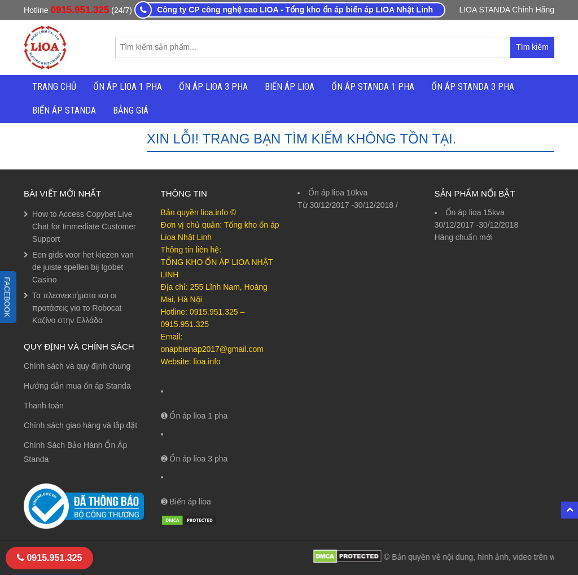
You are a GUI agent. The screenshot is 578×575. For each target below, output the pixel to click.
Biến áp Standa (64, 110)
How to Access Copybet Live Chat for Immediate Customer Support (84, 226)
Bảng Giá (130, 110)
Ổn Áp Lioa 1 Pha (127, 86)
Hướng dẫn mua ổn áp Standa (77, 385)
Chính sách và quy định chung (77, 366)
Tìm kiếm (535, 50)
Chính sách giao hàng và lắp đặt (80, 425)
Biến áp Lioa (289, 86)
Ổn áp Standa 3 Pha (472, 86)
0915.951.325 (79, 10)
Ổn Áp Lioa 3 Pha (213, 86)
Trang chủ (54, 86)
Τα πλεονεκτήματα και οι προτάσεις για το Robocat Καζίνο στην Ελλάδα (77, 308)
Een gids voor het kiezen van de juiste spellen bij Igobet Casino (83, 267)
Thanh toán (44, 405)
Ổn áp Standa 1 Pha (372, 86)
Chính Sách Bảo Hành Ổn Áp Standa (75, 452)
